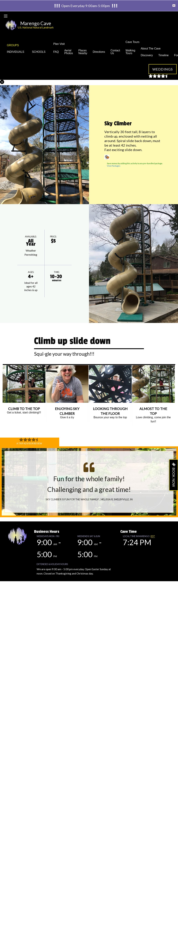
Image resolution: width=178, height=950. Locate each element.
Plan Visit (59, 43)
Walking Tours (130, 52)
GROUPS (13, 45)
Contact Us (115, 52)
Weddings (162, 69)
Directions (99, 51)
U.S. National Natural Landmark (36, 27)
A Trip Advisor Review (29, 443)
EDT (153, 536)
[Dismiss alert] (173, 5)
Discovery (147, 55)
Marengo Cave (35, 23)
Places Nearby (82, 52)
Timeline (163, 55)
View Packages (113, 166)
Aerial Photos (68, 52)
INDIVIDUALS (17, 51)
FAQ (56, 51)
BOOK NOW (173, 477)
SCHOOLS (40, 51)
